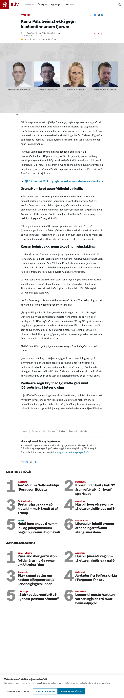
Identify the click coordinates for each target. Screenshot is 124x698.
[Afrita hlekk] (91, 15)
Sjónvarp (55, 4)
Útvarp (41, 4)
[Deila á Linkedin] (102, 15)
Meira (69, 4)
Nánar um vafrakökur (102, 684)
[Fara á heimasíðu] (12, 4)
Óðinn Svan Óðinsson (51, 33)
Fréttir (28, 4)
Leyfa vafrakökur (72, 691)
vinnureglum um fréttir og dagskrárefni (71, 452)
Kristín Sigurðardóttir (30, 33)
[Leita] (119, 4)
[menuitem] (33, 4)
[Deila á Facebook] (95, 15)
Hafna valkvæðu (45, 691)
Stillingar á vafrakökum (18, 691)
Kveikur (25, 15)
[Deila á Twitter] (99, 15)
